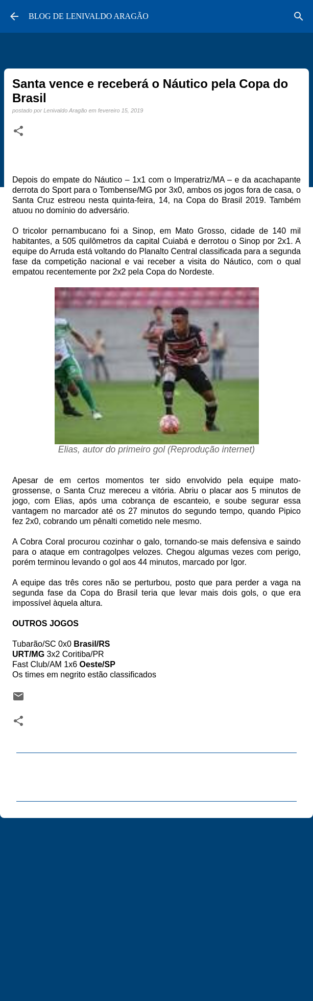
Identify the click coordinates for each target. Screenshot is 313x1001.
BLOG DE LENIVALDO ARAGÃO (89, 16)
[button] (18, 131)
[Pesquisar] (299, 16)
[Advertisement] (156, 904)
